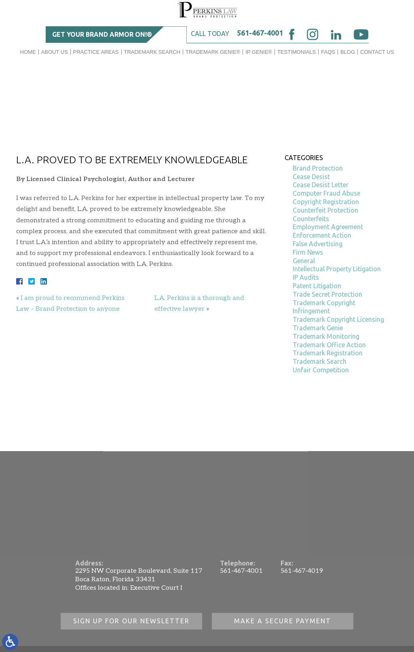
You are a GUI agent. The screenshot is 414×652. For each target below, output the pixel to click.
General (304, 260)
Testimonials (296, 52)
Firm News (308, 252)
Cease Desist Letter (321, 184)
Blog (347, 52)
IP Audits (306, 277)
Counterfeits (311, 218)
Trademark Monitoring (326, 336)
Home (28, 52)
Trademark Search (152, 52)
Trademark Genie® (213, 52)
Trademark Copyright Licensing (338, 319)
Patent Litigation (317, 285)
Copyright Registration (326, 201)
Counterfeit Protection (325, 210)
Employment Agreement (328, 226)
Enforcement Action (322, 235)
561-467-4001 (260, 33)
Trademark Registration (328, 353)
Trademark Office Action (329, 344)
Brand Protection (318, 168)
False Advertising (317, 243)
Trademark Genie (318, 327)
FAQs (328, 52)
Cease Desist (311, 176)
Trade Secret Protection (327, 294)
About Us (54, 52)
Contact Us (377, 52)
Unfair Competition (321, 369)
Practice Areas (96, 52)
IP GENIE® (258, 52)
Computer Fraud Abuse (326, 193)
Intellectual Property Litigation (337, 268)
